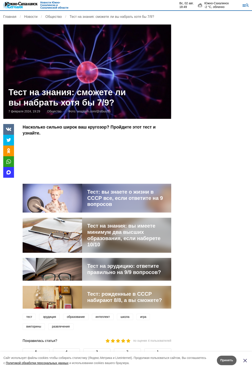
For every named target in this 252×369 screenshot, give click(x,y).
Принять (226, 360)
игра (143, 316)
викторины (33, 326)
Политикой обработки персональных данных (37, 363)
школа (125, 316)
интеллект (103, 316)
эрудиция (49, 316)
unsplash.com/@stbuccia (93, 111)
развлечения (61, 326)
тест (29, 316)
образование (76, 316)
